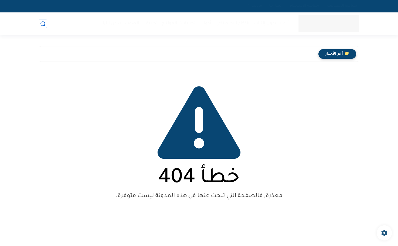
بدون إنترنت (109, 23)
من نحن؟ (255, 6)
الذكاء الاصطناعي (232, 23)
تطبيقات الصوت (141, 23)
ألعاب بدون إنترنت (271, 23)
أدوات (205, 23)
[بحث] (43, 24)
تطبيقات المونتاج (178, 23)
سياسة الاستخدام (304, 6)
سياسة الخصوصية (341, 6)
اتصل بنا (275, 6)
